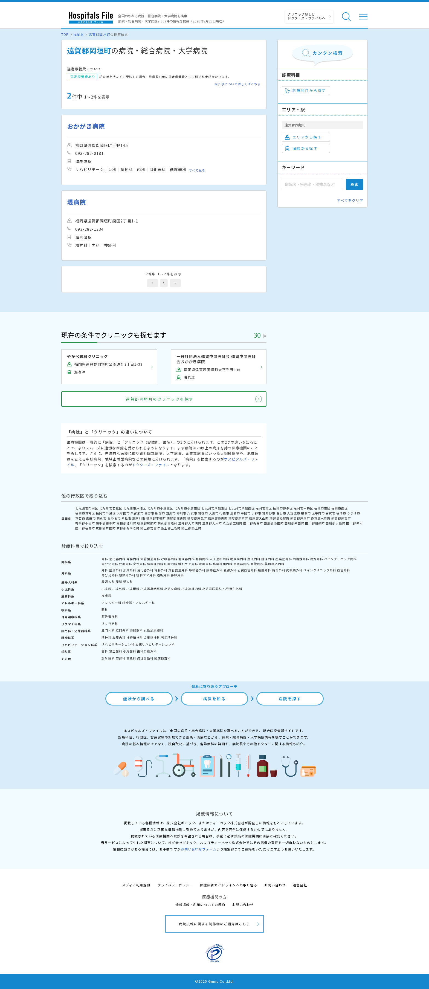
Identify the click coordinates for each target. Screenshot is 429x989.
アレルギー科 (111, 602)
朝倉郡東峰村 (167, 523)
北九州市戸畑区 (134, 508)
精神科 (106, 637)
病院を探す (290, 698)
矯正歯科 (115, 651)
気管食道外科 (178, 570)
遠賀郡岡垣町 (99, 34)
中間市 (246, 513)
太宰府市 (318, 513)
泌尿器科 (136, 630)
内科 (105, 559)
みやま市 (114, 518)
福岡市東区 (264, 508)
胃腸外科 (160, 570)
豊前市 (235, 513)
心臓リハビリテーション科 (155, 644)
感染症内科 (284, 559)
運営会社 (300, 885)
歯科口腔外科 (147, 651)
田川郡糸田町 (294, 523)
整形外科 (115, 570)
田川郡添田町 (273, 523)
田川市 (171, 513)
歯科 (105, 651)
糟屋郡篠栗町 (176, 518)
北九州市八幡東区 (214, 508)
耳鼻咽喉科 (110, 616)
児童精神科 (152, 637)
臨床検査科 (162, 658)
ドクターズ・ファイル (151, 464)
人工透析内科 (219, 559)
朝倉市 (101, 518)
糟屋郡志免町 (197, 518)
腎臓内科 (202, 559)
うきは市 (353, 513)
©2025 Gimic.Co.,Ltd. (214, 981)
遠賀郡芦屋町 (300, 518)
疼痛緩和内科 (223, 564)
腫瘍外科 (264, 570)
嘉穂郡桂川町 (126, 523)
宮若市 (80, 518)
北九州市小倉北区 (160, 508)
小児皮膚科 (172, 588)
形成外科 (129, 570)
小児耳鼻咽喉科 (151, 588)
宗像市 (306, 513)
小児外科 (119, 588)
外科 (105, 570)
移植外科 (177, 575)
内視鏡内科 (301, 559)
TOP (65, 34)
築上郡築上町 (191, 528)
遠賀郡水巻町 (321, 518)
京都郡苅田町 (105, 528)
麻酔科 (121, 658)
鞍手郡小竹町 (85, 523)
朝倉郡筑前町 (147, 523)
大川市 (214, 513)
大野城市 (293, 513)
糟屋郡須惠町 (218, 518)
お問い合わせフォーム (198, 849)
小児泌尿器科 (212, 588)
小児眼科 (133, 588)
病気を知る (214, 698)
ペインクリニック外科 (319, 570)
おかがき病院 (86, 126)
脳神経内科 (155, 564)
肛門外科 (122, 630)
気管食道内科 (150, 559)
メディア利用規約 (136, 885)
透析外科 (163, 575)
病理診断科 (145, 658)
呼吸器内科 (169, 559)
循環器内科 (186, 559)
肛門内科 (108, 630)
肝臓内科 (170, 564)
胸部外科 (278, 570)
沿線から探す (301, 148)
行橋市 (224, 513)
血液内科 (253, 559)
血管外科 (343, 570)
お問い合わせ (275, 885)
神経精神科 (134, 637)
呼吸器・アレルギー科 (138, 602)
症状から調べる (139, 698)
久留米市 (137, 513)
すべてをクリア (350, 200)
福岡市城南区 (85, 513)
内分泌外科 (110, 575)
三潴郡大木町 (212, 523)
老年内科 (205, 564)
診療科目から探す (305, 90)
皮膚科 (106, 595)
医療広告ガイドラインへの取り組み (228, 885)
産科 (119, 581)
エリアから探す (303, 137)
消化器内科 (117, 559)
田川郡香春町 (253, 523)
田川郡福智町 (85, 528)
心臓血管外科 (247, 570)
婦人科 (128, 581)
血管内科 (257, 564)
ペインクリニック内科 (340, 559)
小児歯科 (129, 651)
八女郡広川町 (232, 523)
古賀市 (330, 513)
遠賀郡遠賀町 (341, 518)
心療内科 (119, 637)
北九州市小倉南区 (187, 508)
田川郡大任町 (335, 523)
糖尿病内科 (238, 559)
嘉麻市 (91, 518)
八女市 (192, 513)
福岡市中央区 (303, 508)
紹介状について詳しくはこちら (238, 84)
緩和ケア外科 (146, 575)
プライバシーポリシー (175, 885)
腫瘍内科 (267, 559)
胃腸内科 (133, 559)
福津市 (341, 513)
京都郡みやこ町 (128, 528)
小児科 (106, 588)
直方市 (149, 513)
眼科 (105, 609)
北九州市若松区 (110, 508)
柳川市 (181, 513)
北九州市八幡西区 (241, 508)
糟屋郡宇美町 (156, 518)
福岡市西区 (339, 508)
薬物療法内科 (274, 564)
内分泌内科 (110, 564)
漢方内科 (316, 559)
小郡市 (256, 513)
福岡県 (78, 34)
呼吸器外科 (197, 570)
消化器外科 (145, 570)
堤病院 (76, 202)
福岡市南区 (322, 508)
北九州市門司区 (86, 508)
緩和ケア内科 (188, 564)
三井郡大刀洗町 (189, 523)
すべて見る (197, 170)
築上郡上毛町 (171, 528)
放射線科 (108, 658)
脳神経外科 (214, 570)
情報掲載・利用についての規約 (200, 904)
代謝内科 (125, 564)
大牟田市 (123, 513)
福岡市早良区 (105, 513)
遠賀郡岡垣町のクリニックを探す (160, 399)
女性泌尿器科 (153, 630)
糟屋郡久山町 (259, 518)
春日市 (281, 513)
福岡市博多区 (282, 508)
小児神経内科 (191, 588)
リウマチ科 (110, 623)
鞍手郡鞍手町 (105, 523)
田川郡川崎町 (315, 523)
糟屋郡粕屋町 (279, 518)
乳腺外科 (230, 570)
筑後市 (203, 513)
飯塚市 (160, 513)
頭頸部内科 (241, 564)
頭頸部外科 (127, 575)
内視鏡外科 (294, 570)
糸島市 (126, 518)
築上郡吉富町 (150, 528)
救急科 (131, 658)
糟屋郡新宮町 (238, 518)
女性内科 (139, 564)
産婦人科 (108, 581)
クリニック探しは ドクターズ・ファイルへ (307, 16)
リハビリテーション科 (118, 644)
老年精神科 (169, 637)
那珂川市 (138, 518)
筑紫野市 (268, 513)
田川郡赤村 (354, 523)
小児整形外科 (232, 588)
